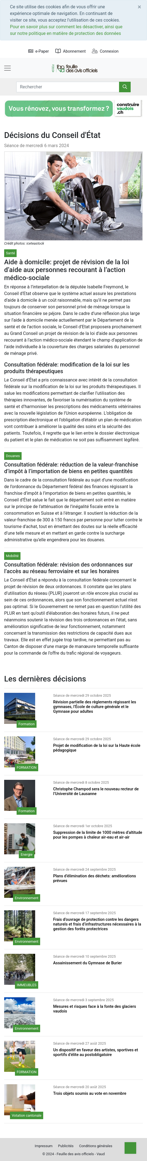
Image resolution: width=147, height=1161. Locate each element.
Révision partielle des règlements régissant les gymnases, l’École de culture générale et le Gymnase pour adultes (94, 707)
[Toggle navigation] (7, 68)
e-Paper (38, 51)
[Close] (139, 7)
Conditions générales (95, 1146)
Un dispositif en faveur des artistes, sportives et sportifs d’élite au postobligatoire (95, 1052)
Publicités (66, 1146)
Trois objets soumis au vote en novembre (89, 1093)
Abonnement (70, 51)
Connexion (105, 51)
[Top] (130, 1148)
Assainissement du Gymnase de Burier (87, 963)
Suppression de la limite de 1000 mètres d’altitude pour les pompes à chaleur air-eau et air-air (97, 835)
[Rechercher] (125, 87)
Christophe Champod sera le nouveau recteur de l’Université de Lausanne (96, 791)
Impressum (43, 1146)
